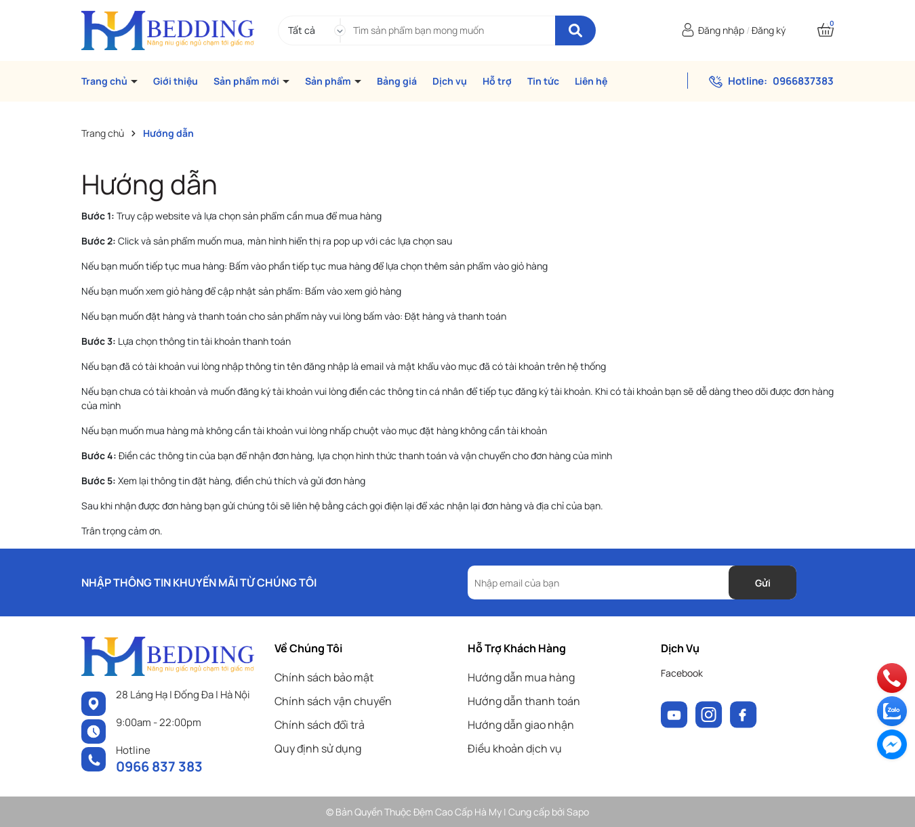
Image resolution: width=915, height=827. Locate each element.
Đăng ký (769, 30)
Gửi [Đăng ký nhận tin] (763, 582)
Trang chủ (105, 81)
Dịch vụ (449, 81)
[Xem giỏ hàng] (825, 30)
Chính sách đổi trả (319, 724)
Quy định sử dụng (317, 748)
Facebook (682, 672)
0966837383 (803, 81)
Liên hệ (591, 81)
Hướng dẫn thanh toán (524, 701)
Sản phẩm (329, 81)
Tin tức (543, 81)
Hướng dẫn (149, 184)
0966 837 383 (159, 766)
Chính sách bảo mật (323, 677)
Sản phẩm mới (247, 81)
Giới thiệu (175, 81)
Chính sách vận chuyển (333, 701)
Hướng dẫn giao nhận (521, 724)
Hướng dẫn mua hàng (521, 677)
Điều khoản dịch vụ (515, 748)
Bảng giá (397, 81)
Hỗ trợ (497, 81)
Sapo (578, 811)
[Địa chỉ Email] (632, 582)
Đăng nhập (721, 30)
